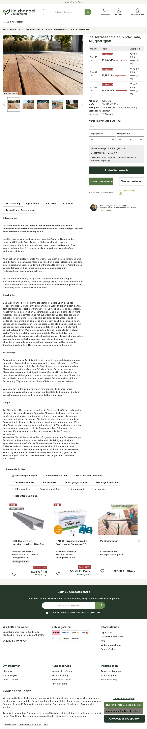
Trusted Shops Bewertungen (20, 210)
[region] (43, 73)
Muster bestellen (131, 181)
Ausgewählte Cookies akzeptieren (123, 711)
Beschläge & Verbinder (106, 482)
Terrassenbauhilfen (23, 482)
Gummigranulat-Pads (49, 489)
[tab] (13, 203)
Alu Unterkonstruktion (55, 475)
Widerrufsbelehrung (111, 645)
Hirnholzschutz (76, 489)
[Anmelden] (118, 12)
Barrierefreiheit (108, 649)
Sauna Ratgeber (109, 675)
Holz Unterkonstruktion (25, 496)
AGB (103, 641)
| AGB (45, 724)
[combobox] (63, 12)
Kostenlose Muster (61, 679)
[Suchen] (88, 12)
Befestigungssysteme (74, 482)
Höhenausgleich (21, 489)
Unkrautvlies (98, 489)
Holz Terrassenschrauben (87, 475)
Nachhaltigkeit (10, 675)
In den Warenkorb (116, 170)
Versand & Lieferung (62, 671)
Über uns (7, 671)
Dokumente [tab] (67, 203)
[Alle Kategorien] (15, 22)
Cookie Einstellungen (124, 698)
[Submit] (100, 605)
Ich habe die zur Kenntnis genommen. (75, 612)
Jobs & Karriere (10, 679)
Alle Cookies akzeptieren (124, 718)
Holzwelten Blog (109, 679)
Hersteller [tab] (51, 203)
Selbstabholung (60, 675)
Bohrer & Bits (48, 482)
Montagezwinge (109, 541)
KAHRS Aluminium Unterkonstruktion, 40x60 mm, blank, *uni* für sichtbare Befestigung (29, 543)
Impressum (106, 632)
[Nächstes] (81, 104)
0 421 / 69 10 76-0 (14, 640)
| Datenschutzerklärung (29, 724)
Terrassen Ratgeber (111, 671)
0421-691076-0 (75, 2)
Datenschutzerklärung (69, 612)
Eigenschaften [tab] (33, 203)
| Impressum (9, 724)
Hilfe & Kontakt (59, 683)
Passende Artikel (15, 469)
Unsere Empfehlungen (24, 475)
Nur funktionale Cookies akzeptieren (124, 705)
